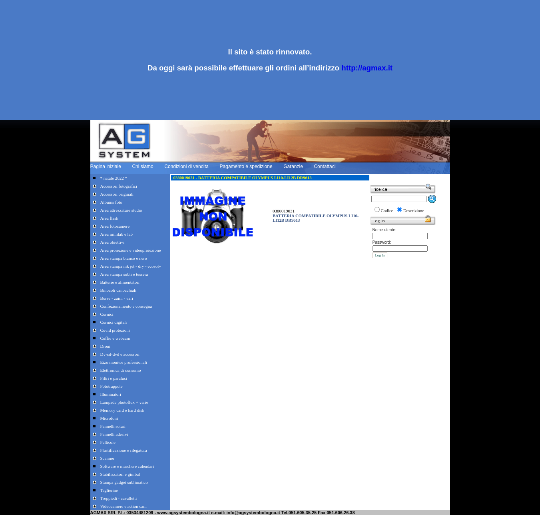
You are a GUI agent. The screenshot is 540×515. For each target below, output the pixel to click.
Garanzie (293, 166)
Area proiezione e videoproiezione (130, 250)
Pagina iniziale (105, 166)
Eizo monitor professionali (123, 362)
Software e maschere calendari (127, 466)
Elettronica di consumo (120, 370)
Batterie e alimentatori (119, 282)
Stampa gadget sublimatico (124, 482)
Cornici (107, 314)
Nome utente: (385, 230)
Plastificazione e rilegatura (123, 450)
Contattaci (324, 166)
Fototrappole (111, 386)
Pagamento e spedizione (246, 166)
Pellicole (108, 442)
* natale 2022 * (114, 178)
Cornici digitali (113, 322)
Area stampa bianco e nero (123, 258)
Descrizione (413, 210)
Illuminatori (111, 394)
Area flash (109, 218)
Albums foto (111, 202)
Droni (105, 346)
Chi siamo (142, 166)
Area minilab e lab (116, 234)
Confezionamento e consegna (126, 306)
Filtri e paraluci (114, 378)
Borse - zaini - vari (116, 298)
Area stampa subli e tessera (124, 274)
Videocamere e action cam (123, 506)
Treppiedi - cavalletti (118, 498)
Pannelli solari (113, 426)
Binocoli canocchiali (118, 290)
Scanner (107, 458)
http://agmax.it (367, 68)
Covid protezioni (115, 330)
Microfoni (109, 418)
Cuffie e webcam (115, 338)
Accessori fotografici (118, 186)
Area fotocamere (115, 226)
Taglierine (109, 490)
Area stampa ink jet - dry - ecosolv (130, 266)
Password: (382, 242)
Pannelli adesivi (114, 434)
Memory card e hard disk (122, 410)
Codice (387, 210)
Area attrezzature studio (121, 210)
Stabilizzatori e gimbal (120, 474)
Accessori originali (117, 194)
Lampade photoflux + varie (124, 402)
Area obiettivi (112, 242)
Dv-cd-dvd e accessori (119, 354)
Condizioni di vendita (186, 166)
